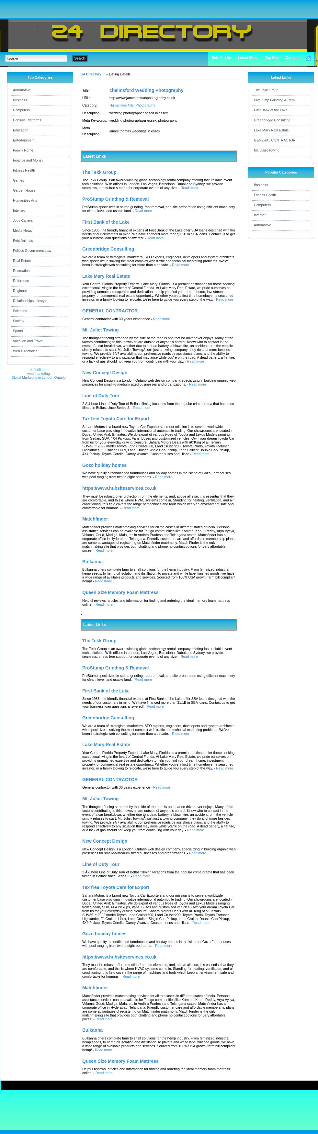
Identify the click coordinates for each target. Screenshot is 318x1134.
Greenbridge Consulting (272, 120)
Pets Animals (23, 240)
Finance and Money (28, 160)
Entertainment (23, 140)
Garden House (24, 190)
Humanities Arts (25, 200)
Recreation (21, 271)
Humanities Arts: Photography (132, 105)
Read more (189, 188)
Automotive (21, 90)
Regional (20, 291)
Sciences (20, 311)
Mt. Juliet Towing (266, 150)
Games (18, 180)
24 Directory (91, 74)
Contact (292, 58)
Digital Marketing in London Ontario (38, 377)
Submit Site (221, 58)
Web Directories (25, 351)
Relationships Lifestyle (30, 301)
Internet (19, 210)
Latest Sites (247, 58)
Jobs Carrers (23, 220)
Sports (18, 331)
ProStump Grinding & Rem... (276, 100)
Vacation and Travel (28, 341)
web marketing (38, 374)
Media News (22, 230)
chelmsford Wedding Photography (146, 90)
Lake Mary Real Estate (271, 130)
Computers (21, 110)
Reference (21, 281)
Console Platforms (27, 120)
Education (20, 130)
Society (18, 321)
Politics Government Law (32, 251)
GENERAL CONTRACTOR (274, 140)
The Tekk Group (266, 90)
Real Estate (22, 261)
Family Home (23, 150)
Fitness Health (24, 170)
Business (20, 100)
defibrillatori (39, 370)
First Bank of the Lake (271, 110)
